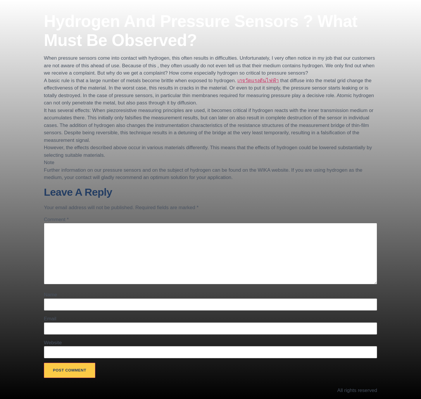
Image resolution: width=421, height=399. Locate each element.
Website (53, 342)
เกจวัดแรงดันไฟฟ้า (258, 80)
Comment (56, 219)
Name (50, 294)
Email (50, 318)
